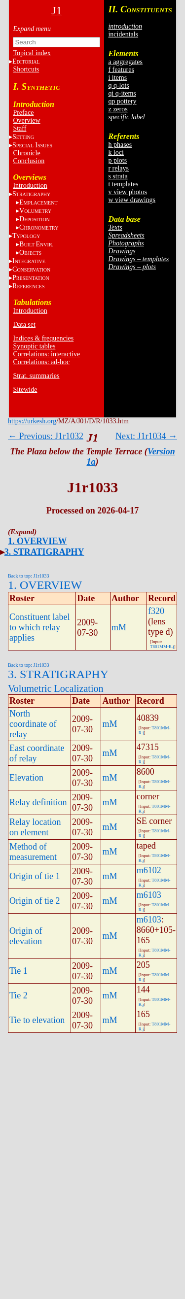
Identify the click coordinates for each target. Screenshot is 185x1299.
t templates (123, 184)
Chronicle (26, 153)
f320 (156, 611)
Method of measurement (33, 852)
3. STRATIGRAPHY (44, 552)
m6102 (149, 870)
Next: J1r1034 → (146, 436)
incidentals (123, 34)
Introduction (30, 185)
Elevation (26, 778)
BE (36, 244)
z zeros (117, 109)
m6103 (149, 895)
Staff (19, 128)
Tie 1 (18, 971)
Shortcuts (26, 69)
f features (121, 69)
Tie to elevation (37, 1020)
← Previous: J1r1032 (45, 436)
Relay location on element (35, 827)
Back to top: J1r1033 (28, 576)
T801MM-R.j (162, 646)
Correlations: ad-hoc (41, 362)
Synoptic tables (34, 346)
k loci (116, 152)
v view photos (127, 192)
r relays (118, 168)
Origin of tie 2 (34, 901)
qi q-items (122, 93)
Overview (26, 120)
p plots (117, 160)
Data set (24, 324)
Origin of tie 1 (34, 876)
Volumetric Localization (55, 688)
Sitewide (25, 389)
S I (32, 145)
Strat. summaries (36, 375)
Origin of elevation (25, 936)
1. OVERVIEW (37, 541)
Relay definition (38, 802)
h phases (120, 144)
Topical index (31, 53)
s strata (117, 176)
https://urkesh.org (32, 421)
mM (118, 627)
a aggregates (125, 62)
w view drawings (131, 200)
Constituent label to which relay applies (39, 627)
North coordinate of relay (32, 724)
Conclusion (28, 161)
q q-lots (118, 85)
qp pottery (122, 101)
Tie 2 (18, 995)
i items (117, 77)
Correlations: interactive (46, 354)
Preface (23, 112)
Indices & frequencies (43, 338)
